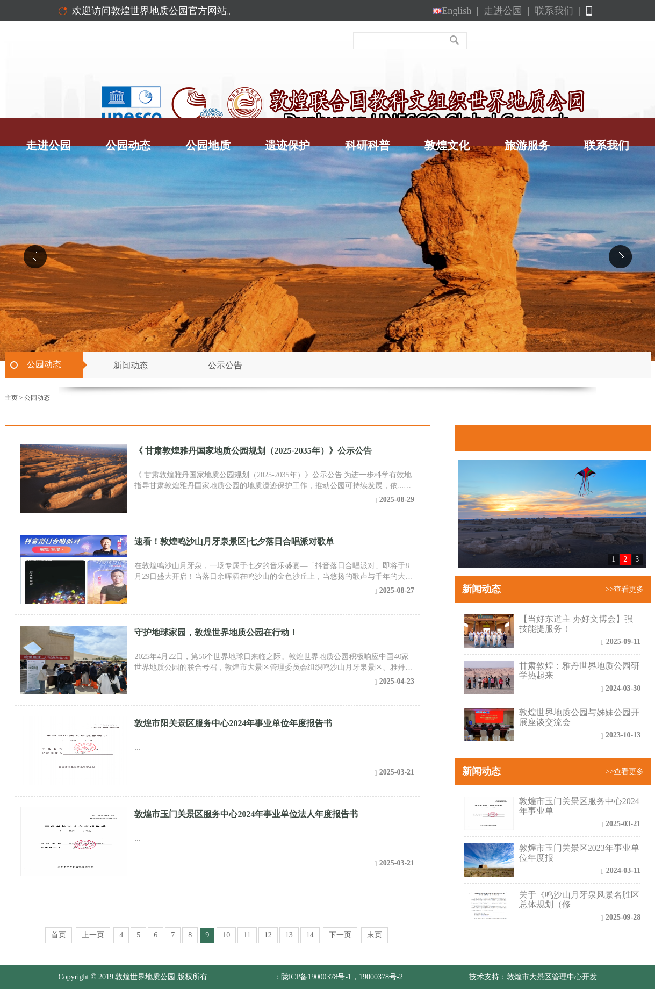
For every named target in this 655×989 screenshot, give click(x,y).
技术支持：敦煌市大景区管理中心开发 (533, 977)
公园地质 (208, 145)
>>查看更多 (625, 589)
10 (226, 935)
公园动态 (127, 145)
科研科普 (367, 145)
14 (310, 935)
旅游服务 (527, 145)
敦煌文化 (447, 145)
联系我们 (557, 10)
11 (246, 935)
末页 (374, 935)
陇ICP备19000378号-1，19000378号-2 (342, 977)
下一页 (340, 935)
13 (289, 935)
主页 (11, 398)
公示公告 (225, 365)
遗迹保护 (287, 145)
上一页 (93, 935)
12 (268, 935)
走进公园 (506, 10)
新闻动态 (130, 365)
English (455, 10)
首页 (58, 935)
